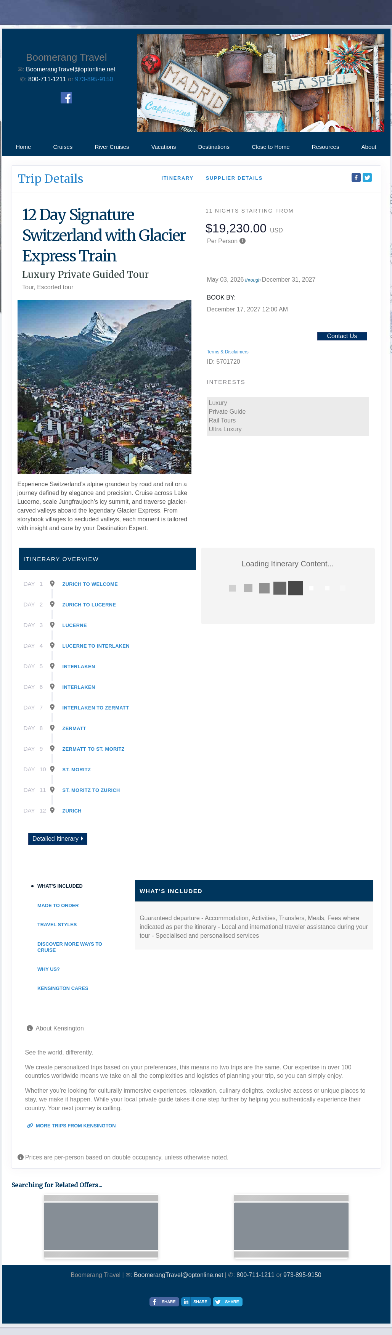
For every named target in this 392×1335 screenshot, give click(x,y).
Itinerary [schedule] (177, 178)
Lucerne (75, 625)
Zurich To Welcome (90, 584)
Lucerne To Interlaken (96, 646)
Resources (325, 146)
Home (23, 146)
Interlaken (79, 666)
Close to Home (270, 146)
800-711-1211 (255, 1275)
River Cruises (112, 146)
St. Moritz (77, 769)
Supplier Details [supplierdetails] (234, 178)
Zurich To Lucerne (89, 605)
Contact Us (342, 336)
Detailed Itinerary (57, 838)
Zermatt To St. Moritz (94, 749)
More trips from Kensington (71, 1126)
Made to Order (58, 905)
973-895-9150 (94, 79)
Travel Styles (57, 924)
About (368, 146)
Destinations (214, 146)
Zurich (72, 811)
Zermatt (75, 728)
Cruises (62, 146)
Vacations (163, 146)
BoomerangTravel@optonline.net (178, 1275)
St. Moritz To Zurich (91, 790)
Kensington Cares (62, 988)
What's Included (60, 886)
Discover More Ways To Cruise (69, 947)
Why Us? (48, 969)
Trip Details (51, 178)
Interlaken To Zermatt (96, 708)
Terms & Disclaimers (228, 352)
